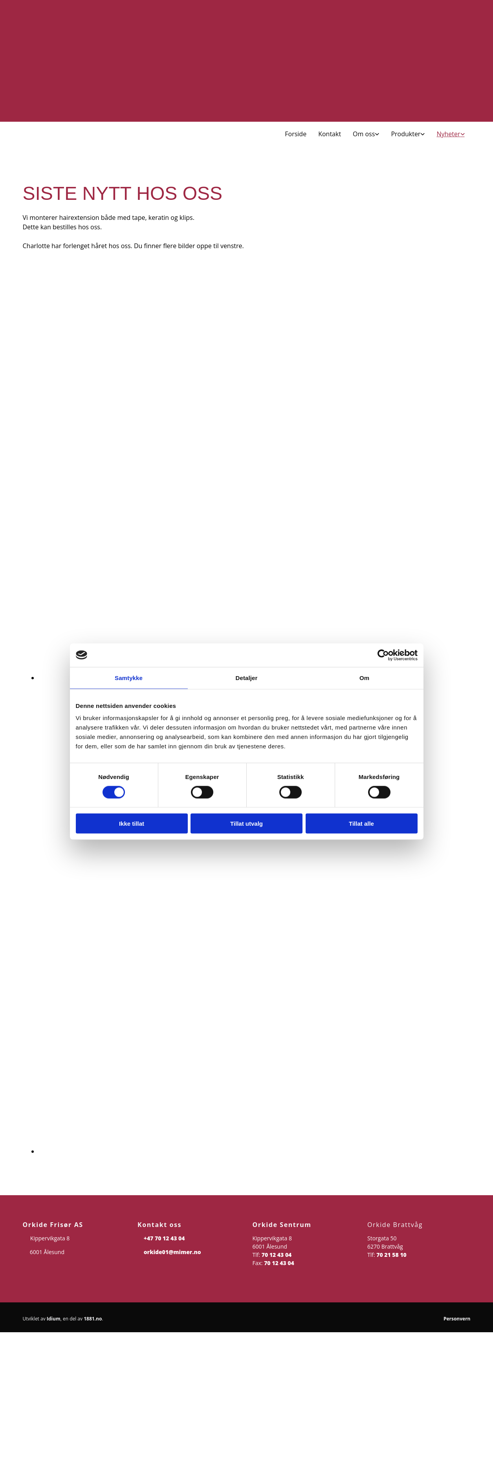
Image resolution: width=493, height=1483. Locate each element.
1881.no (93, 1318)
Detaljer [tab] (247, 677)
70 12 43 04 (277, 1254)
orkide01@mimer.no (172, 1252)
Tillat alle (361, 823)
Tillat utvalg (246, 823)
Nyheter (448, 134)
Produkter (405, 134)
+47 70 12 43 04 (164, 1238)
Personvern (457, 1318)
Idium (53, 1318)
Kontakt (329, 134)
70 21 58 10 (391, 1254)
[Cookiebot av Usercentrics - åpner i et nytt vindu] (383, 655)
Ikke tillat (131, 823)
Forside (295, 134)
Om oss (364, 134)
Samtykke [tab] (129, 677)
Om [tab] (364, 677)
